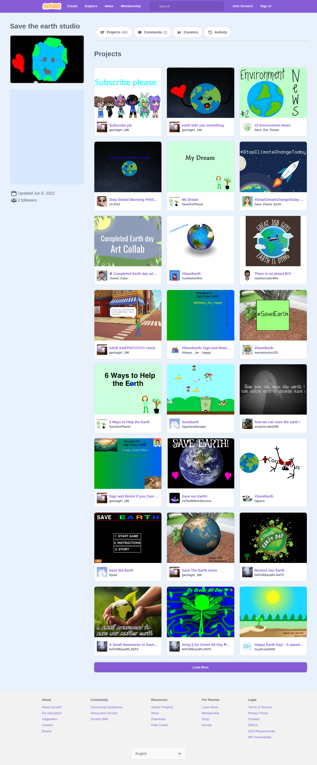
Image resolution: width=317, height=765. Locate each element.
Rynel (113, 575)
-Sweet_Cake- (119, 278)
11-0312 (114, 204)
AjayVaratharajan (194, 426)
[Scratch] (52, 6)
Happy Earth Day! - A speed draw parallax (279, 645)
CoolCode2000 (265, 649)
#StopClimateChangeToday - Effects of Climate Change (279, 200)
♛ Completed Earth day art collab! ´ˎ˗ (133, 274)
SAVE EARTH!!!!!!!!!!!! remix (132, 348)
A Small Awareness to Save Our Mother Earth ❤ (133, 645)
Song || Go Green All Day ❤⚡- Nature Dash (206, 645)
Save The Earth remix (199, 570)
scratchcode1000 (267, 426)
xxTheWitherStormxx (196, 501)
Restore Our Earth (270, 570)
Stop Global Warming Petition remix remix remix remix (133, 200)
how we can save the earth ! (277, 422)
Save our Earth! (194, 496)
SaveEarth (190, 422)
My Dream (190, 200)
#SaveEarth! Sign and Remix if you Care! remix (206, 348)
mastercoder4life (266, 278)
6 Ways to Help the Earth (129, 422)
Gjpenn (260, 501)
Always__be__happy (196, 352)
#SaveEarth (191, 274)
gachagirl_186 (119, 130)
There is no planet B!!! (273, 274)
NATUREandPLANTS (269, 575)
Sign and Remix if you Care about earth (133, 496)
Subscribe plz (120, 125)
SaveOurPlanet (192, 204)
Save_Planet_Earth (268, 204)
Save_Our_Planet (267, 130)
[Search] (154, 6)
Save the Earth (121, 570)
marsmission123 (266, 352)
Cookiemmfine (192, 278)
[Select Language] (158, 754)
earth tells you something (203, 125)
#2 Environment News (273, 125)
